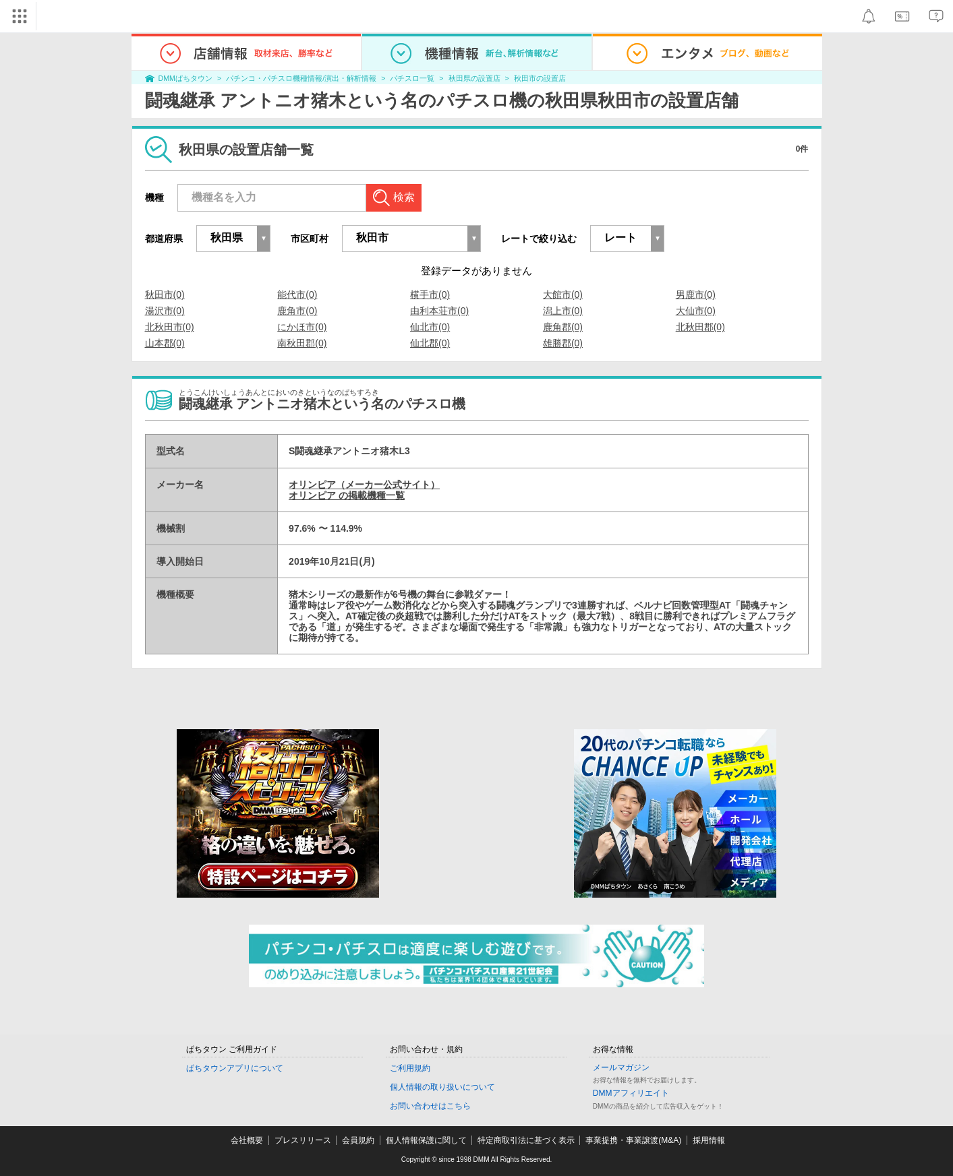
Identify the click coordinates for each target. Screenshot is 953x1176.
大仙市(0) (696, 310)
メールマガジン (621, 1067)
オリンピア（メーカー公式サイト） (364, 484)
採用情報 (709, 1140)
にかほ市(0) (301, 327)
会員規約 (358, 1140)
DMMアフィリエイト (631, 1093)
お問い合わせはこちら (430, 1106)
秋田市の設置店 (540, 78)
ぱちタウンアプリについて (234, 1068)
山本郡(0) (165, 343)
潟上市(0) (563, 310)
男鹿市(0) (696, 294)
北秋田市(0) (169, 327)
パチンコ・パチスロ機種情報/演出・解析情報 (301, 78)
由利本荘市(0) (439, 310)
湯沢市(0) (165, 310)
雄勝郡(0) (563, 343)
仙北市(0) (430, 327)
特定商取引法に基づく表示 (526, 1140)
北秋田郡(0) (700, 327)
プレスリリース (303, 1140)
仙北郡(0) (430, 343)
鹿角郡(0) (563, 327)
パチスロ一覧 (412, 78)
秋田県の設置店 (474, 78)
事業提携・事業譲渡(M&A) (633, 1140)
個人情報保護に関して (426, 1140)
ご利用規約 (410, 1068)
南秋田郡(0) (301, 343)
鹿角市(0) (297, 310)
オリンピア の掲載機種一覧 (347, 495)
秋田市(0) (165, 294)
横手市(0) (430, 294)
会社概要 (247, 1140)
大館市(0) (563, 294)
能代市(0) (297, 294)
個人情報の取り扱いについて (442, 1087)
